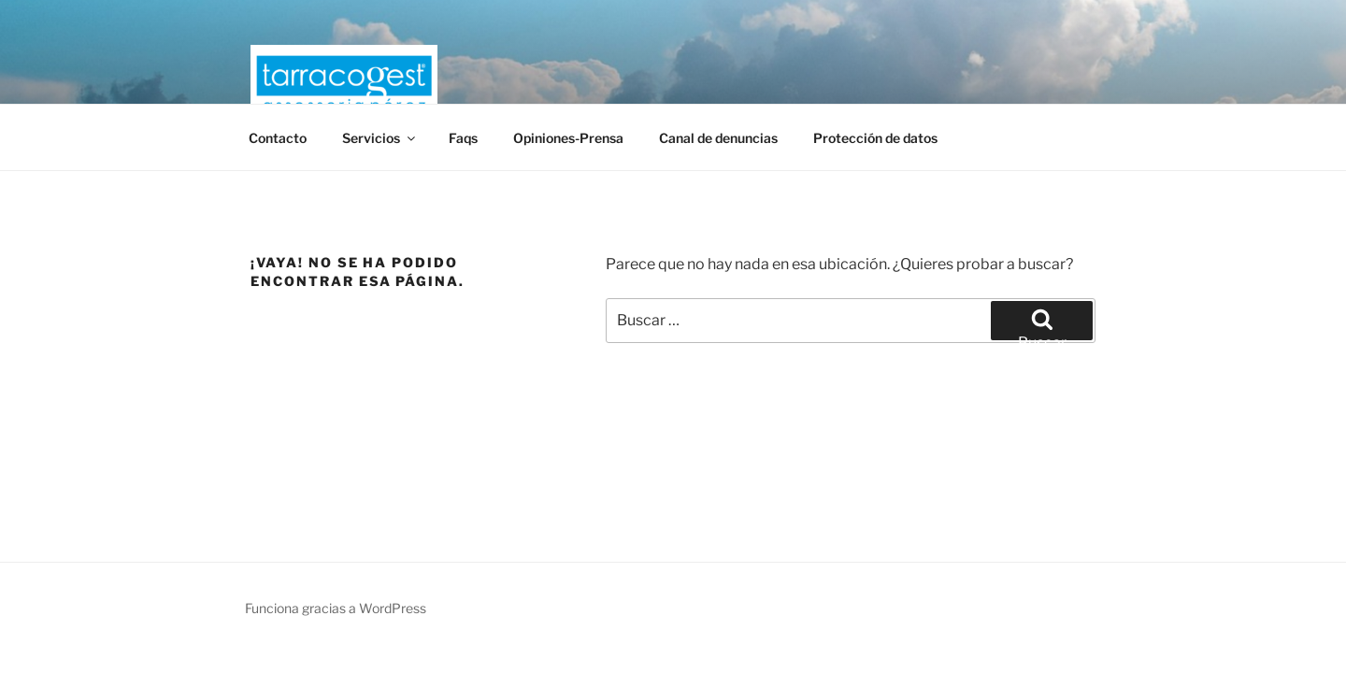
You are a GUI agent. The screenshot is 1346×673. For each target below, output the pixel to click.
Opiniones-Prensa (568, 138)
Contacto (278, 138)
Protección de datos (875, 138)
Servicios (380, 138)
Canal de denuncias (718, 138)
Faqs (463, 138)
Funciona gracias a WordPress (335, 608)
